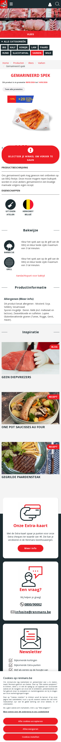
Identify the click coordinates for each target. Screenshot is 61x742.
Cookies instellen (30, 736)
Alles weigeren (30, 728)
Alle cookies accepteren (30, 721)
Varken (41, 62)
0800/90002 (33, 604)
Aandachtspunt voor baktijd (30, 275)
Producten (18, 62)
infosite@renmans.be (33, 612)
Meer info (26, 299)
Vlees (31, 62)
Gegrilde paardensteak (21, 477)
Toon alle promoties (14, 89)
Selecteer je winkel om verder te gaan (30, 154)
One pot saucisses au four (23, 427)
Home (5, 62)
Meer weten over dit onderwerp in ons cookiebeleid (26, 712)
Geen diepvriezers (16, 377)
